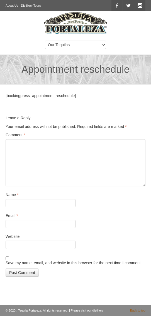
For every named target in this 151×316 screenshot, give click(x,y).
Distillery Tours (31, 5)
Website (13, 236)
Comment (15, 135)
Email (12, 215)
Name (12, 194)
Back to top (137, 310)
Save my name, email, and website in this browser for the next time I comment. (74, 263)
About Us (12, 5)
